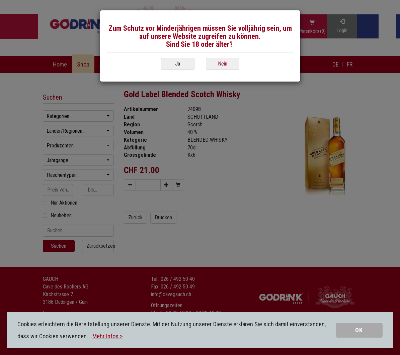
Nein (222, 64)
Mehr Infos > (107, 336)
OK (359, 330)
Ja (177, 64)
